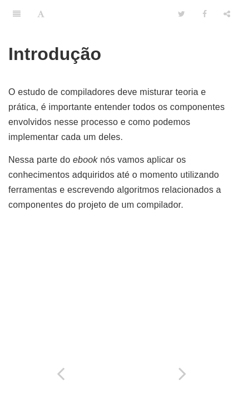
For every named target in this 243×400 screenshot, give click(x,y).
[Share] (227, 14)
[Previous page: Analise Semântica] (61, 373)
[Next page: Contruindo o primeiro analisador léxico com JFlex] (183, 373)
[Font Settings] (41, 14)
